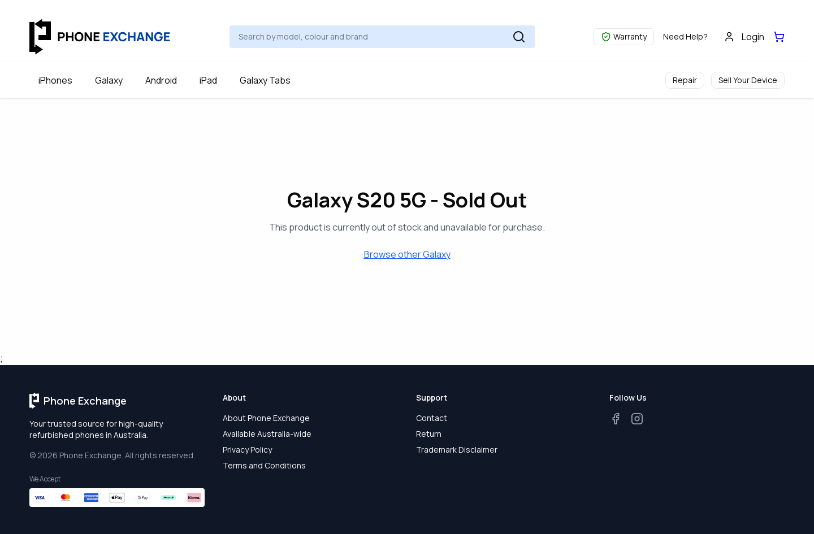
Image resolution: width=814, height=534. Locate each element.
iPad (208, 80)
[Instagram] (637, 419)
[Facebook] (615, 419)
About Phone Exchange (266, 418)
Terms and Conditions (264, 465)
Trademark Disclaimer (456, 449)
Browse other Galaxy (407, 254)
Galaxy (109, 80)
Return (428, 433)
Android (161, 80)
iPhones (55, 80)
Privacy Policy (247, 449)
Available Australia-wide (267, 433)
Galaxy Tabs (265, 80)
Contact (431, 418)
